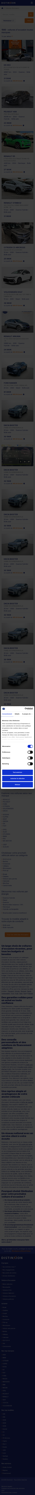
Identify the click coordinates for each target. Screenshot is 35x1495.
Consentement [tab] (7, 714)
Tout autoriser (17, 772)
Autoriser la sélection (17, 778)
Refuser (17, 784)
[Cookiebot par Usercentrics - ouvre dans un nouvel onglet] (25, 709)
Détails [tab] (17, 714)
